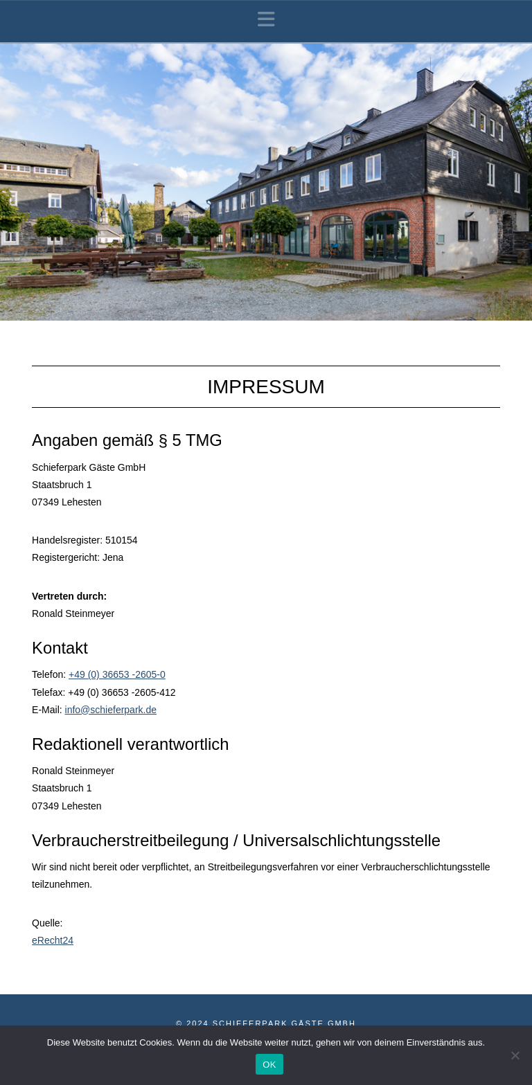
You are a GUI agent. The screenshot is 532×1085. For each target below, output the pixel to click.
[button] (266, 20)
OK (269, 1064)
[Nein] (515, 1055)
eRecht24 (52, 940)
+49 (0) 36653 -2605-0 (117, 674)
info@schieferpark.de (111, 709)
